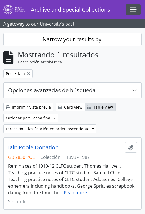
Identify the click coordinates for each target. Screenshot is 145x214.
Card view (70, 107)
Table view (100, 107)
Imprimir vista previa (28, 107)
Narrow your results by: (72, 39)
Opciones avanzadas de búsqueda (52, 90)
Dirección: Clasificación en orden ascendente (48, 128)
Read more (75, 193)
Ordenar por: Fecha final (29, 118)
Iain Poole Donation (33, 147)
